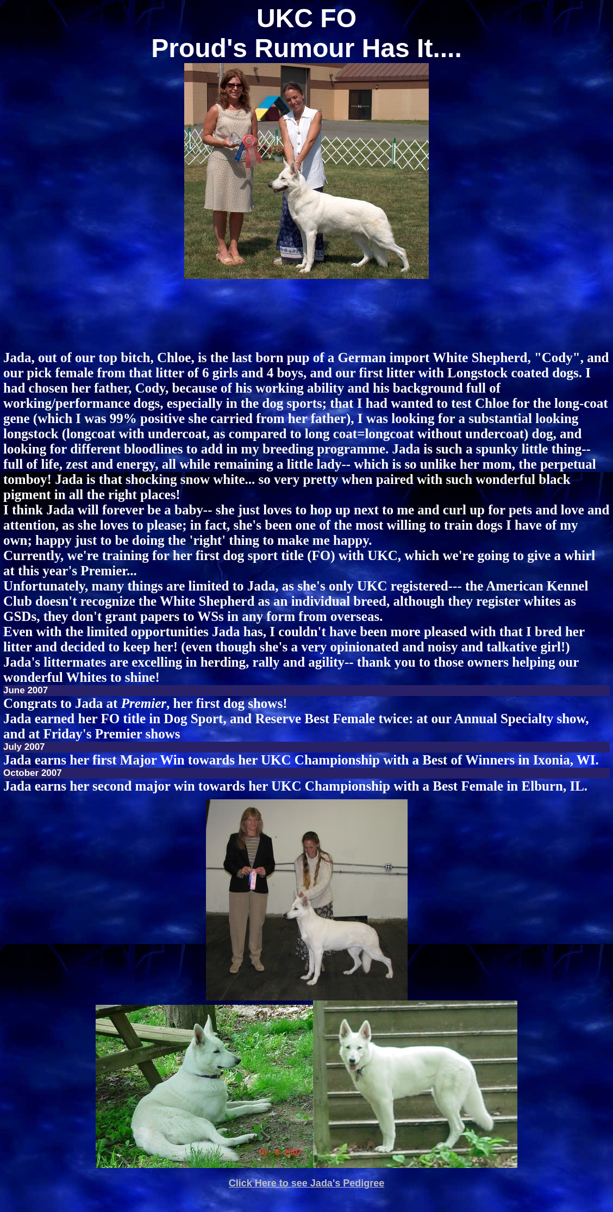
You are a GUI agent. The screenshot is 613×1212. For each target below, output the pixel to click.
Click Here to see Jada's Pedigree (306, 1183)
